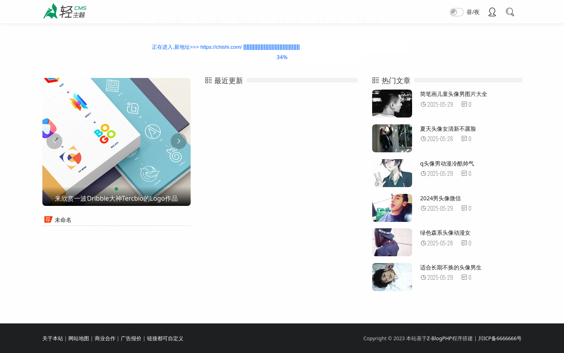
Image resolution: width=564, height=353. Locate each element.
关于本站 (52, 338)
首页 (134, 12)
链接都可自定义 (165, 338)
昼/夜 (473, 12)
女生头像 (168, 12)
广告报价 (131, 338)
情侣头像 (248, 12)
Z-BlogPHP (439, 338)
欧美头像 (288, 12)
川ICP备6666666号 (500, 338)
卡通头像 (368, 12)
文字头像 (328, 12)
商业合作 (105, 338)
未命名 (63, 219)
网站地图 (78, 338)
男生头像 (208, 12)
